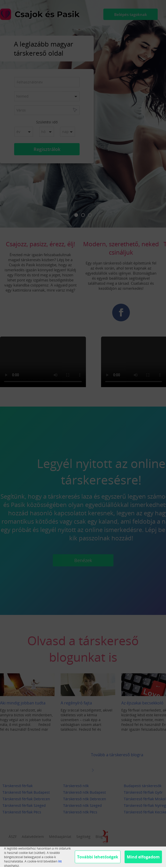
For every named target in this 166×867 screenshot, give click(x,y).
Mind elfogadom (143, 857)
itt (60, 861)
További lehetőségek (97, 857)
